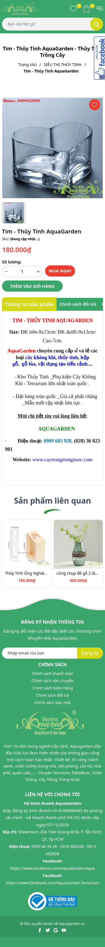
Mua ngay (60, 270)
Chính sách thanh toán (52, 673)
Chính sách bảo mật (52, 702)
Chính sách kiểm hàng (52, 688)
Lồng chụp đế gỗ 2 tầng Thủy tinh (78, 573)
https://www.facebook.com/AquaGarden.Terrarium (52, 882)
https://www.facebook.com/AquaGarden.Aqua (52, 868)
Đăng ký (90, 653)
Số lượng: (11, 262)
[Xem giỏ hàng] (86, 8)
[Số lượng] (22, 271)
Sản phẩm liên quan (52, 500)
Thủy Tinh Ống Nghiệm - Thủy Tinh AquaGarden (26, 573)
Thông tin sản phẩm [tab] (29, 304)
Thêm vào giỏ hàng (32, 286)
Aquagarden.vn (72, 923)
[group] (52, 148)
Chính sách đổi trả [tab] (77, 304)
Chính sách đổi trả (52, 695)
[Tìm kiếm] (96, 24)
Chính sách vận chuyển (52, 680)
